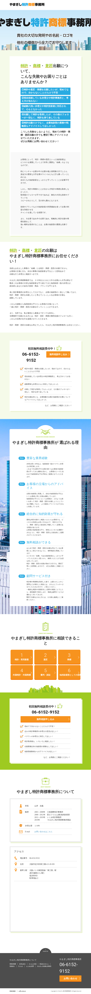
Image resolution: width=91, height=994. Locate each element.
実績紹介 (12, 966)
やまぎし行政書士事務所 (44, 966)
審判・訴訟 (45, 672)
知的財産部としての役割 (70, 672)
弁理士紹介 (22, 964)
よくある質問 (30, 966)
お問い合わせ (72, 978)
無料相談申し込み (59, 354)
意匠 (45, 656)
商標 (69, 656)
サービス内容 (33, 964)
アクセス (20, 966)
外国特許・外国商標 (22, 672)
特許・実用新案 (22, 656)
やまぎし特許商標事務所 (64, 991)
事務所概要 (13, 964)
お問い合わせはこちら (43, 832)
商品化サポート (44, 964)
